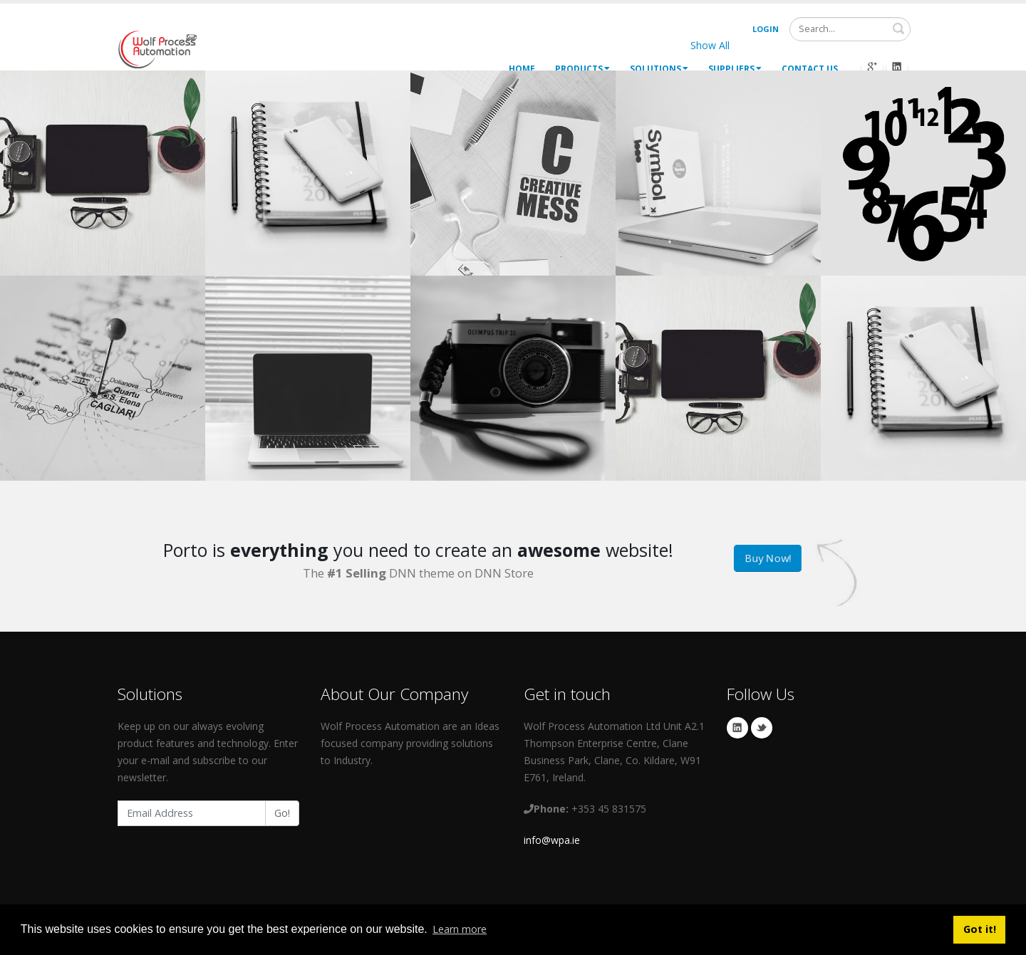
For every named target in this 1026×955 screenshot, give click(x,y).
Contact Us (810, 69)
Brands (881, 45)
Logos (829, 45)
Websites (772, 45)
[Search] (850, 29)
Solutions (659, 69)
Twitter (761, 728)
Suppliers (735, 69)
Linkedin (737, 728)
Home (522, 69)
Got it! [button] (979, 929)
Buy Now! (767, 557)
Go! (282, 813)
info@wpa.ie (552, 840)
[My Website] (157, 48)
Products (582, 69)
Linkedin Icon (897, 67)
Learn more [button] (459, 929)
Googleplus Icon (872, 67)
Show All (710, 45)
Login (765, 29)
